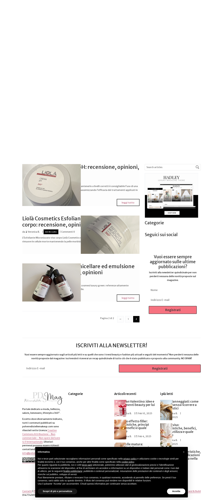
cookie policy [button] (128, 462)
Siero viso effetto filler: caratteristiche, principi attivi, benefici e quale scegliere (131, 425)
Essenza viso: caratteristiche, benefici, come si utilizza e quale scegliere (178, 428)
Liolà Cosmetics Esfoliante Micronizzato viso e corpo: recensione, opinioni (77, 221)
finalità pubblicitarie (72, 471)
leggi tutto (128, 202)
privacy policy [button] (130, 458)
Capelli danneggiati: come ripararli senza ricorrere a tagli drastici (179, 403)
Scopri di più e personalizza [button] (57, 491)
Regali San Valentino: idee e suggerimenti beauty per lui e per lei (134, 403)
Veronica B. (34, 231)
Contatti (27, 489)
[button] (183, 452)
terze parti (87, 465)
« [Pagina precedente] (120, 317)
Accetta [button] (176, 491)
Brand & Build (193, 489)
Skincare (51, 231)
